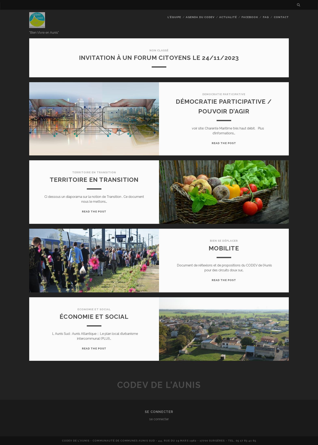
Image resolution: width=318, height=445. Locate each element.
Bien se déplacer (224, 240)
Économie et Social (94, 316)
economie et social (94, 309)
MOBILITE (224, 248)
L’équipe (174, 17)
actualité (228, 17)
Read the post (224, 143)
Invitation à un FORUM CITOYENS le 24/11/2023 (159, 57)
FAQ (266, 17)
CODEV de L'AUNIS (159, 385)
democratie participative (224, 94)
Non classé (159, 50)
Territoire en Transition (94, 179)
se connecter (159, 419)
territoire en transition (94, 172)
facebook (250, 17)
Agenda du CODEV (200, 17)
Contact (281, 17)
